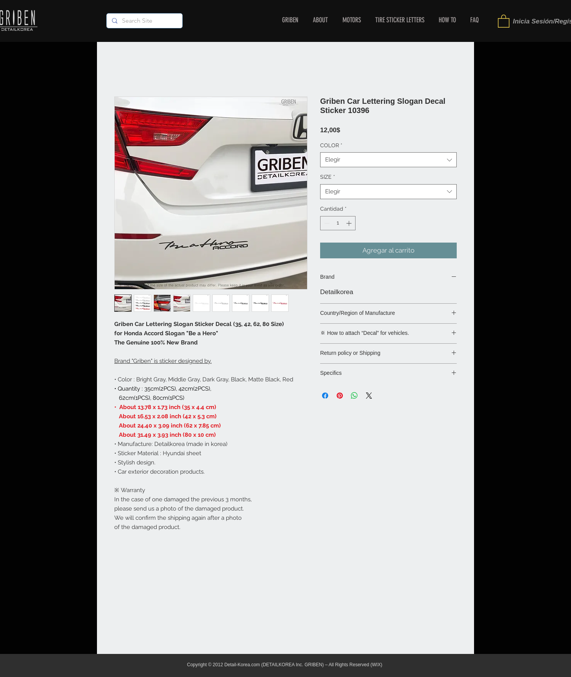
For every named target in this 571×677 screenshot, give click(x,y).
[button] (503, 21)
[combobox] (388, 159)
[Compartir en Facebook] (325, 395)
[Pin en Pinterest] (339, 395)
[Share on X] (369, 395)
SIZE (327, 177)
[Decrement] (326, 223)
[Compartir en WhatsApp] (354, 395)
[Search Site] (144, 20)
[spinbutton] (338, 223)
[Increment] (349, 223)
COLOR (331, 145)
